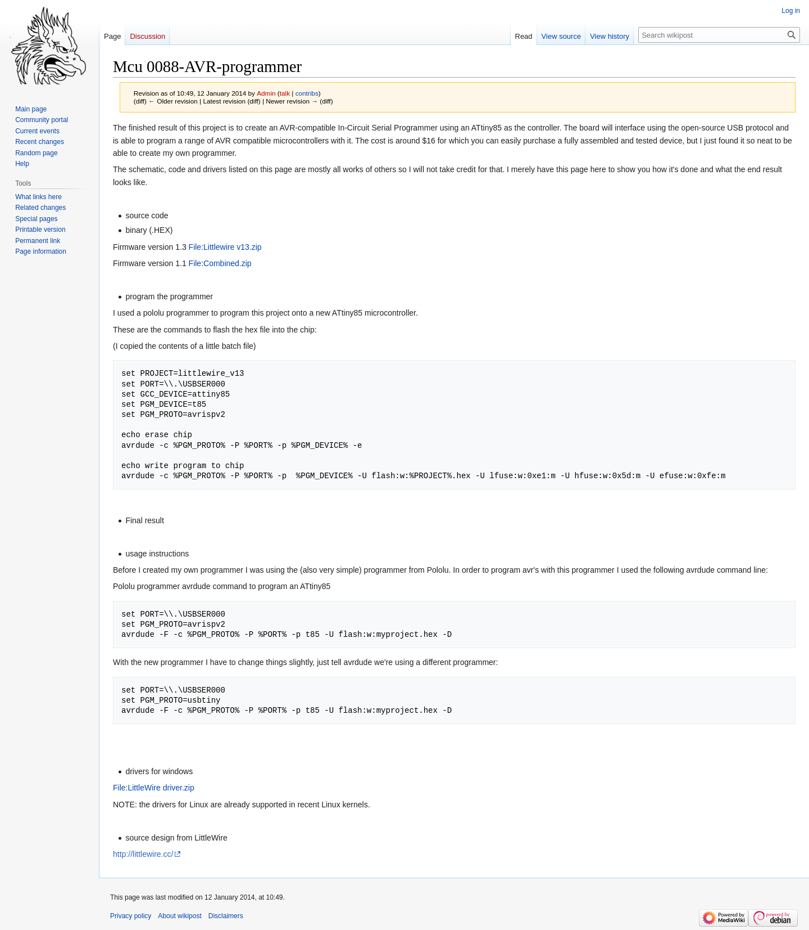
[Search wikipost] (719, 35)
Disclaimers (225, 916)
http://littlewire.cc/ (143, 854)
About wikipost (179, 916)
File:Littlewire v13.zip (225, 246)
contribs (307, 93)
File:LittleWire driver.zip (153, 787)
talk (285, 93)
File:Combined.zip (220, 263)
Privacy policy (130, 916)
